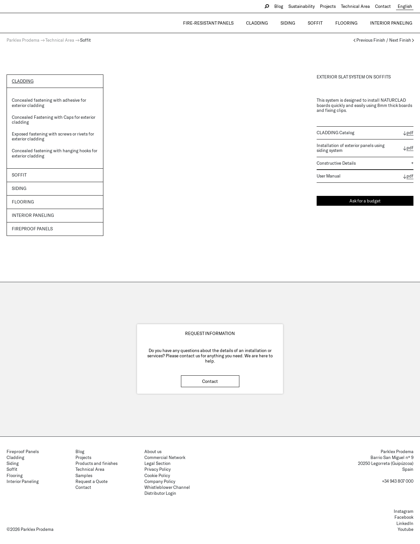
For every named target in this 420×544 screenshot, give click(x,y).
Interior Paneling (392, 23)
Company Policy (159, 481)
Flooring (351, 23)
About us (152, 451)
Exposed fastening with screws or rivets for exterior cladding (53, 136)
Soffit (322, 23)
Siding (298, 23)
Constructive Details (336, 163)
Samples (83, 475)
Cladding (270, 23)
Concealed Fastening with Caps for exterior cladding (53, 120)
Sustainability (304, 6)
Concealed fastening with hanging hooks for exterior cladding (54, 153)
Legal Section (157, 463)
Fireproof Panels (23, 451)
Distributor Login (160, 493)
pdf (410, 132)
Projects (331, 6)
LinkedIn (404, 523)
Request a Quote (91, 481)
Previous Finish (370, 40)
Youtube (405, 529)
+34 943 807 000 (397, 481)
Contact (386, 6)
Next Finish (400, 40)
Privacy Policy (157, 469)
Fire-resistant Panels (224, 23)
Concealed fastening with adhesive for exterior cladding (49, 103)
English (406, 6)
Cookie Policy (157, 475)
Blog (281, 6)
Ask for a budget (365, 200)
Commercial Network (164, 457)
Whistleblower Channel (167, 487)
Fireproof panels (32, 229)
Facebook (403, 517)
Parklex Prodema (23, 40)
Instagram (403, 511)
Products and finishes (96, 463)
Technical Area (358, 6)
